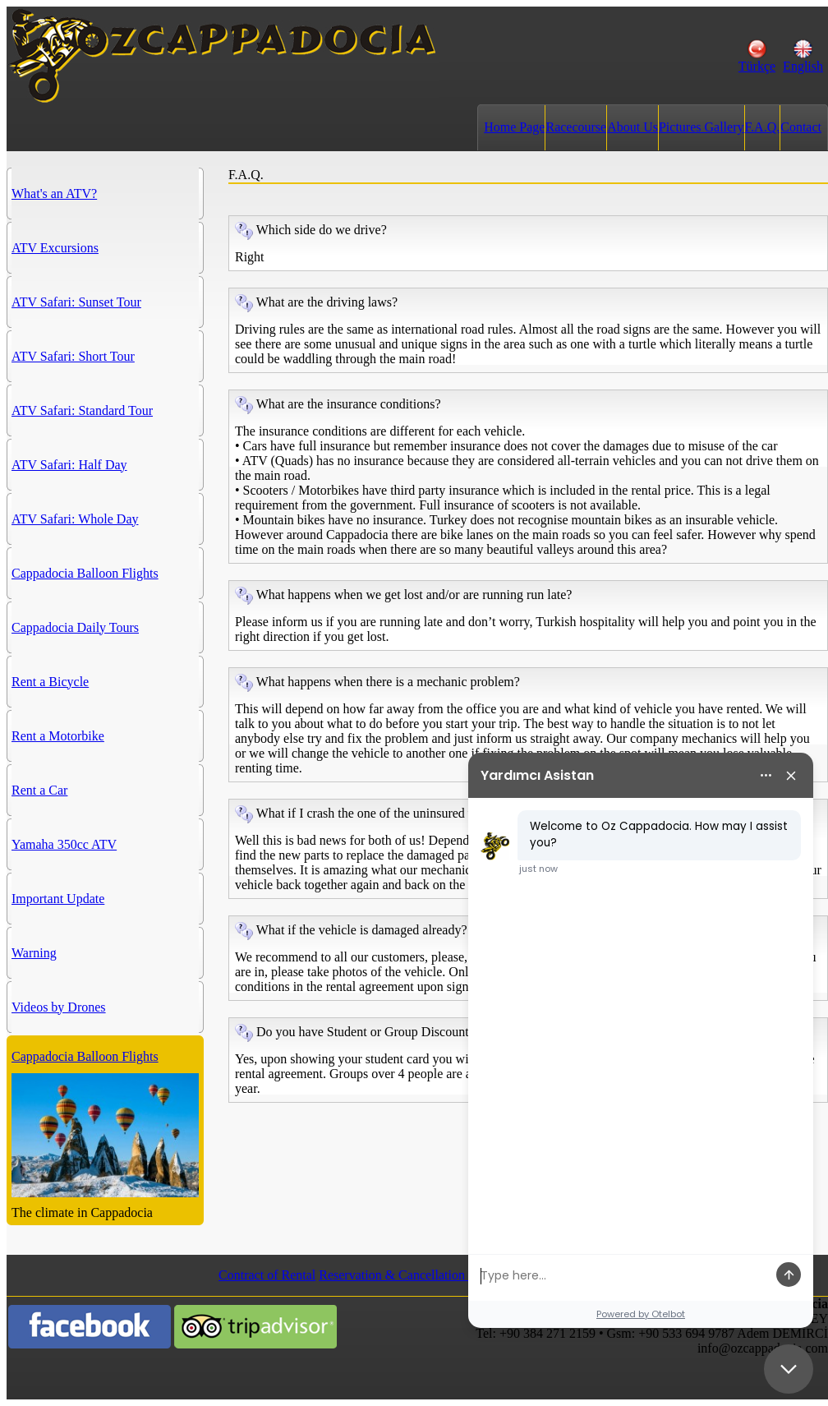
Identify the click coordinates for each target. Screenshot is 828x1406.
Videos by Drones (59, 1007)
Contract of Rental (266, 1275)
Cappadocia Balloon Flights (85, 573)
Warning (34, 953)
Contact (800, 127)
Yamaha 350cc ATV (64, 844)
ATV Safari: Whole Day (75, 519)
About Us (632, 127)
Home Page (514, 127)
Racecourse (575, 127)
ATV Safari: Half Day (69, 465)
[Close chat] (788, 1369)
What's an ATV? (54, 194)
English (803, 60)
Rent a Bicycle (50, 682)
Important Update (58, 899)
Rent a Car (39, 790)
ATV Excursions (55, 248)
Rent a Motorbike (58, 736)
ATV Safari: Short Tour (73, 356)
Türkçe (756, 60)
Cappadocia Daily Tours (75, 627)
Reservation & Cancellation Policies (414, 1275)
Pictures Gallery (701, 127)
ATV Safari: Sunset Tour (76, 302)
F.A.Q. (762, 127)
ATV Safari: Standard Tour (82, 410)
